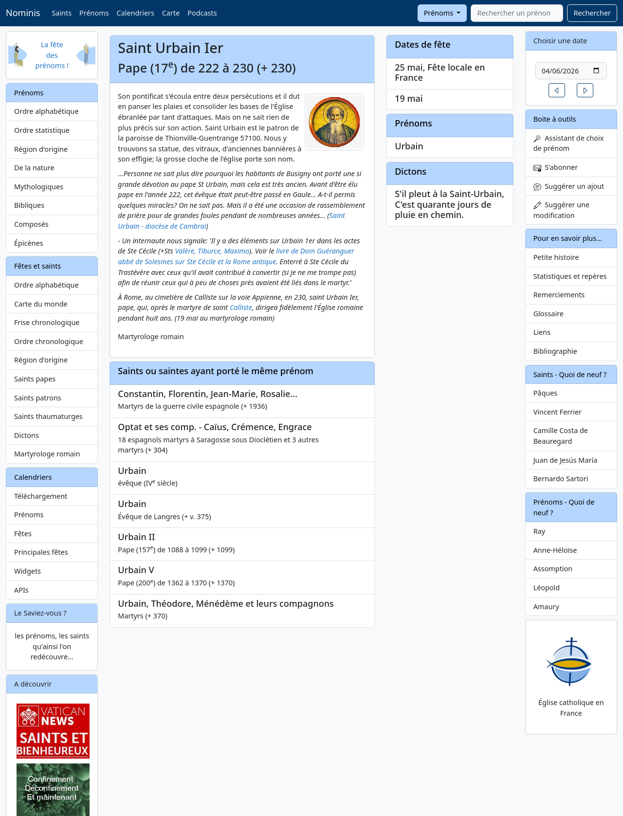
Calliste (241, 307)
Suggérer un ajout (569, 186)
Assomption (553, 568)
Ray (539, 531)
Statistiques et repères (570, 276)
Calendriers (135, 13)
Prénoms (94, 13)
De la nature (34, 167)
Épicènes (28, 243)
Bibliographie (555, 351)
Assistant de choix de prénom (568, 143)
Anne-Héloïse (555, 550)
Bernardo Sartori (560, 478)
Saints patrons (37, 397)
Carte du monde (41, 303)
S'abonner (555, 167)
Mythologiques (38, 186)
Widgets (27, 571)
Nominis (23, 12)
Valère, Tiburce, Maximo (212, 250)
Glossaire (548, 313)
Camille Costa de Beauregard (560, 436)
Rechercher (592, 13)
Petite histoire (556, 257)
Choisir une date (560, 40)
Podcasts (202, 13)
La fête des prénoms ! (52, 55)
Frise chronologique (46, 322)
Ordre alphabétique (46, 111)
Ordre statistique (42, 130)
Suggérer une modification (561, 210)
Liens (541, 332)
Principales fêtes (41, 552)
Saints (62, 13)
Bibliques (29, 205)
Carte (171, 13)
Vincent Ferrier (557, 412)
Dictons (26, 435)
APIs (21, 590)
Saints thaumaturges (48, 416)
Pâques (545, 393)
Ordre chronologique (48, 341)
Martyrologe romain (47, 453)
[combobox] (517, 13)
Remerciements (559, 294)
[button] (557, 90)
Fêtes (23, 533)
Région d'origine (41, 149)
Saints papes (34, 378)
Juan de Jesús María (565, 460)
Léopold (546, 587)
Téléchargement (40, 496)
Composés (31, 224)
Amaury (546, 606)
